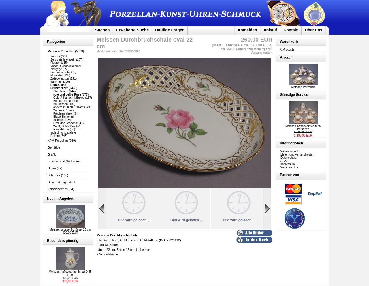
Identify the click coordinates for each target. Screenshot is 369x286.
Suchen (102, 30)
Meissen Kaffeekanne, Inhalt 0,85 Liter (70, 273)
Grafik (52, 154)
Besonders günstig (62, 241)
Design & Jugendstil (61, 182)
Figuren (55, 62)
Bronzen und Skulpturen (64, 161)
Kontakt (290, 30)
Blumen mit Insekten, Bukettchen (66, 102)
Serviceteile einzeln (62, 59)
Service (55, 56)
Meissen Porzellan (303, 86)
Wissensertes (289, 167)
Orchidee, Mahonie (65, 123)
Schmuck (54, 175)
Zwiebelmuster (59, 78)
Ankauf (270, 30)
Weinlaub (56, 81)
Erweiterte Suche (132, 30)
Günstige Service (294, 95)
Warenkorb (289, 42)
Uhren (52, 168)
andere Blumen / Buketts (69, 107)
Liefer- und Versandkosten (297, 154)
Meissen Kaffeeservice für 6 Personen (303, 127)
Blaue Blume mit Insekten (63, 118)
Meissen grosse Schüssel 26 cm (70, 229)
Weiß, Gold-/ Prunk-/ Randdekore (66, 128)
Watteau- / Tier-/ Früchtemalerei (63, 112)
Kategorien (56, 42)
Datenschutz (288, 157)
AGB (283, 160)
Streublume (60, 91)
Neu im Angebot (60, 199)
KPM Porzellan (58, 140)
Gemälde (54, 147)
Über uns (313, 30)
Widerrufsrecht (289, 151)
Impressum (287, 164)
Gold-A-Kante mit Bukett (68, 97)
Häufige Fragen (169, 30)
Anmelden (247, 30)
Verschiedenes (58, 189)
